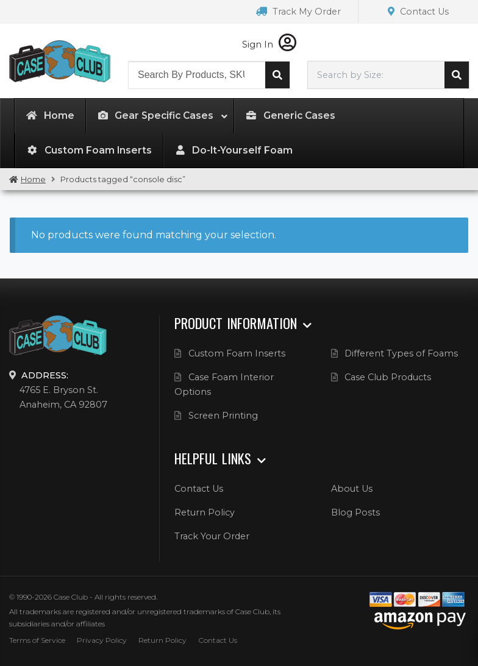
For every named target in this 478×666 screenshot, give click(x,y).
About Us (352, 488)
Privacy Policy (102, 640)
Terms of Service (37, 640)
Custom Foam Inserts (236, 353)
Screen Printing (223, 415)
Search (277, 75)
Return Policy (204, 512)
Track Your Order (211, 536)
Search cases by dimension (456, 75)
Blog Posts (355, 512)
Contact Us (418, 11)
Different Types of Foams (401, 353)
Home (33, 179)
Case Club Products (387, 377)
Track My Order (298, 11)
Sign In (269, 44)
